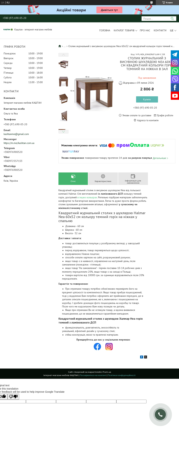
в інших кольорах (87, 197)
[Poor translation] (13, 397)
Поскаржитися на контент (93, 375)
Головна (104, 30)
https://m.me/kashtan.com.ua (19, 143)
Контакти (160, 30)
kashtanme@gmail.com (16, 134)
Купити (147, 99)
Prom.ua (107, 372)
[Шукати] (172, 18)
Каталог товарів (124, 30)
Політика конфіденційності (122, 375)
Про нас (145, 30)
